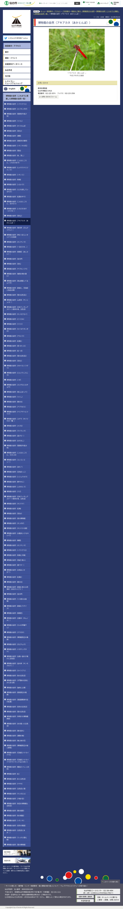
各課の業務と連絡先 (85, 896)
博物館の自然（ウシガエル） (17, 793)
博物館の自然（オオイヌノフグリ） (17, 366)
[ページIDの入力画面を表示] (49, 3)
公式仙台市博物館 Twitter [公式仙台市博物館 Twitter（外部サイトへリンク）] (18, 38)
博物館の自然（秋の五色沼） (17, 675)
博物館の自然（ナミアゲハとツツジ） (17, 412)
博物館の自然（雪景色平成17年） (17, 115)
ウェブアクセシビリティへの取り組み (73, 886)
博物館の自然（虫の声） (15, 259)
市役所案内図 (85, 900)
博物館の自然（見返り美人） (17, 560)
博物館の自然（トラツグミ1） (17, 104)
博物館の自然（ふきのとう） (17, 486)
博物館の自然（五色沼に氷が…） (16, 831)
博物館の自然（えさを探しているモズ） (17, 190)
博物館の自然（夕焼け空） (16, 798)
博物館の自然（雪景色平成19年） (17, 446)
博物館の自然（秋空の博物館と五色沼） (17, 804)
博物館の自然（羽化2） (15, 215)
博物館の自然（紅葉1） (15, 341)
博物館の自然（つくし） (15, 397)
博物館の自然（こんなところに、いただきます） (17, 161)
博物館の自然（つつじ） (15, 121)
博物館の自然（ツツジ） (15, 324)
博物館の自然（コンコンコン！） (16, 461)
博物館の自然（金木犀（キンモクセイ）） (17, 664)
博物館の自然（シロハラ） (16, 184)
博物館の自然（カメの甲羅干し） (17, 626)
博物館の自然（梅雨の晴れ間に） (17, 274)
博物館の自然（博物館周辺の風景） (17, 638)
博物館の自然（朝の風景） (16, 810)
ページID (52, 3)
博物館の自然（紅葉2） (15, 577)
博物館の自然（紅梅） (14, 508)
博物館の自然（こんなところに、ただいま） (17, 453)
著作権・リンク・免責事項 (27, 886)
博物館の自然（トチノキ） (16, 820)
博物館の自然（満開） (14, 135)
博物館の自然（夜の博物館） (17, 518)
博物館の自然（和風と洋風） (17, 555)
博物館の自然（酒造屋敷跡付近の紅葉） (17, 700)
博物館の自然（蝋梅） (14, 179)
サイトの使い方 (11, 886)
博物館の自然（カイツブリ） (17, 670)
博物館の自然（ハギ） (14, 380)
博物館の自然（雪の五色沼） (17, 711)
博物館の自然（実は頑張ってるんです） (17, 281)
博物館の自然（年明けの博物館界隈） (17, 717)
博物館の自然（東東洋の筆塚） (17, 140)
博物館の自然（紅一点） (15, 351)
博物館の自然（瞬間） (14, 540)
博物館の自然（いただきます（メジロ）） (17, 209)
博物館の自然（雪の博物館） (17, 844)
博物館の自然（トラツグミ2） (17, 550)
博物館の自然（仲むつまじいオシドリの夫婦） (17, 236)
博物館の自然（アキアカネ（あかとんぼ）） (17, 221)
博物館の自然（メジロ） (15, 426)
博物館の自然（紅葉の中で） (17, 196)
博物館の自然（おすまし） (16, 440)
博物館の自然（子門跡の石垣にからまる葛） (17, 681)
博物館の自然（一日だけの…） (17, 247)
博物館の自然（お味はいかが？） (16, 571)
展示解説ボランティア (8, 853)
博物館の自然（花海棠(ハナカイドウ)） (18, 753)
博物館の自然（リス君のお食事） (17, 600)
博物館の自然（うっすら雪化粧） (17, 838)
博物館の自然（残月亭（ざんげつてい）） (17, 228)
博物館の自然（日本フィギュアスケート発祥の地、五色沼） (17, 308)
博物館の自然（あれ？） (15, 467)
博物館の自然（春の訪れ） (16, 730)
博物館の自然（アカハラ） (16, 336)
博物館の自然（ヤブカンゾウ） (17, 268)
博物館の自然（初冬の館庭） (17, 825)
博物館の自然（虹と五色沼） (17, 779)
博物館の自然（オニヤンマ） (17, 242)
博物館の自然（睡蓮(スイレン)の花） (18, 768)
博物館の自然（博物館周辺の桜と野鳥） (17, 746)
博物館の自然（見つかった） (17, 346)
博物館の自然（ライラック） (17, 430)
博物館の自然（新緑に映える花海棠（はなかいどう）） (17, 588)
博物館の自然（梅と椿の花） (17, 740)
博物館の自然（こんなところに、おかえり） (17, 202)
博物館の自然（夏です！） (16, 565)
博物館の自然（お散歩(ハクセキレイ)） (18, 534)
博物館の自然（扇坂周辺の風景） (17, 693)
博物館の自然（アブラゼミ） (17, 406)
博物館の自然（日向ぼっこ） (17, 472)
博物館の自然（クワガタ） (16, 632)
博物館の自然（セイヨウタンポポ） (17, 330)
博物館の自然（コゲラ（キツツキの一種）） (17, 419)
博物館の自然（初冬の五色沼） (17, 706)
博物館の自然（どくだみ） (16, 319)
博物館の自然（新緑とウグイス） (17, 607)
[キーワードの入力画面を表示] (39, 3)
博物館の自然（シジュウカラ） (17, 476)
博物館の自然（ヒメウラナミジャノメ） (17, 168)
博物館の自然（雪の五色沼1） (17, 295)
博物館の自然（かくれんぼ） (17, 126)
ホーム (42, 11)
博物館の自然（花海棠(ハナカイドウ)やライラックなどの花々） (18, 760)
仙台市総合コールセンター (93, 890)
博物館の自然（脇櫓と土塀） (17, 687)
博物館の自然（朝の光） (15, 401)
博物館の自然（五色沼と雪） (17, 788)
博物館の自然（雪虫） (14, 150)
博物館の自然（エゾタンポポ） (17, 109)
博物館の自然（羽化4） (15, 513)
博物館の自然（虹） (13, 774)
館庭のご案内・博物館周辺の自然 (83, 11)
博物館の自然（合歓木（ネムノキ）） (17, 619)
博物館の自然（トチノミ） (16, 174)
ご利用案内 (66, 11)
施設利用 (7, 860)
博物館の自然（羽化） (14, 264)
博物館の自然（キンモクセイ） (17, 314)
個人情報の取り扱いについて (49, 886)
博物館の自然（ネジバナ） (16, 503)
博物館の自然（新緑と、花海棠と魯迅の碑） (17, 289)
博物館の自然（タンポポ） (16, 523)
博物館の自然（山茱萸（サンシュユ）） (17, 301)
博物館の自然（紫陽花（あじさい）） (17, 253)
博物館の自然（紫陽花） (15, 613)
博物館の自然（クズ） (14, 491)
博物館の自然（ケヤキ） (15, 783)
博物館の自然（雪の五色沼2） (17, 355)
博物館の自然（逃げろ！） (16, 435)
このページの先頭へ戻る (111, 882)
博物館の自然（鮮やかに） (16, 481)
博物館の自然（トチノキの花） (17, 145)
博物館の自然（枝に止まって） (17, 392)
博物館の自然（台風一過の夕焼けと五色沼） (17, 657)
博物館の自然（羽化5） (15, 360)
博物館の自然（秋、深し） (16, 155)
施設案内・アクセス (54, 11)
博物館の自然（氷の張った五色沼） (17, 724)
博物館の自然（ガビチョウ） (17, 644)
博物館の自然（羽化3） (15, 131)
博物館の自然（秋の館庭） (16, 815)
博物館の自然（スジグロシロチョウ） (17, 386)
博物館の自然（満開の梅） (16, 735)
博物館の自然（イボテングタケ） (17, 650)
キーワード (43, 3)
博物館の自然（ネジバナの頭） (17, 528)
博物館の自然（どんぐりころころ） (17, 374)
